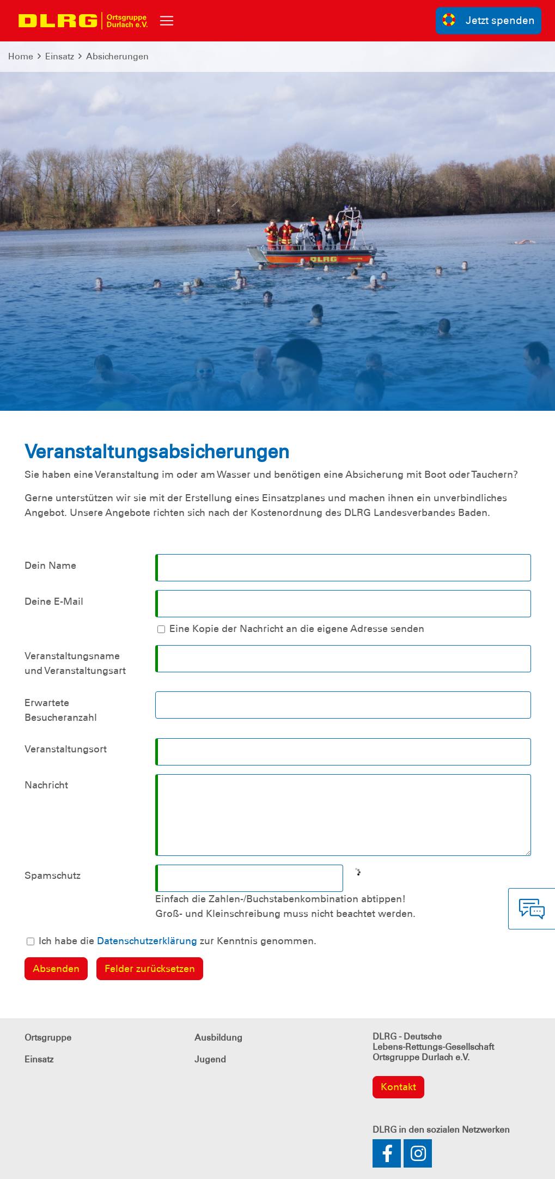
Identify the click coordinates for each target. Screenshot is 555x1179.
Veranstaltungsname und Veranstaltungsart (75, 663)
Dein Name (50, 566)
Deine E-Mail (54, 601)
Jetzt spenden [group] (488, 20)
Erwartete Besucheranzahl (61, 710)
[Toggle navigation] (166, 20)
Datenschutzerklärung (147, 941)
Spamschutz (53, 876)
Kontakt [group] (398, 1087)
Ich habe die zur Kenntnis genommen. (177, 941)
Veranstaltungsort (66, 749)
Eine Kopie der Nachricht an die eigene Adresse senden (296, 629)
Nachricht (46, 785)
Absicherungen (117, 56)
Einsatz (59, 56)
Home (20, 56)
